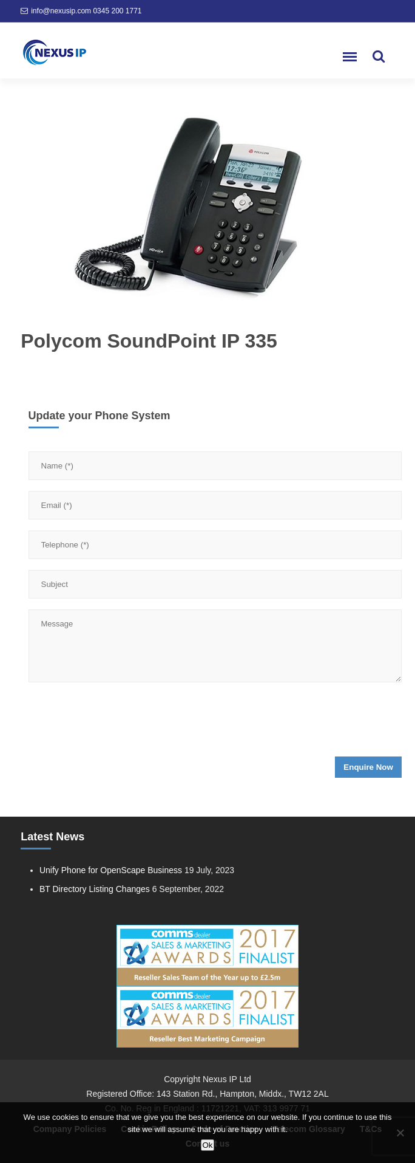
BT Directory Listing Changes (94, 889)
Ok (207, 1145)
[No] (400, 1133)
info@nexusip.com (61, 11)
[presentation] (121, 723)
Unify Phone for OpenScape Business (110, 870)
